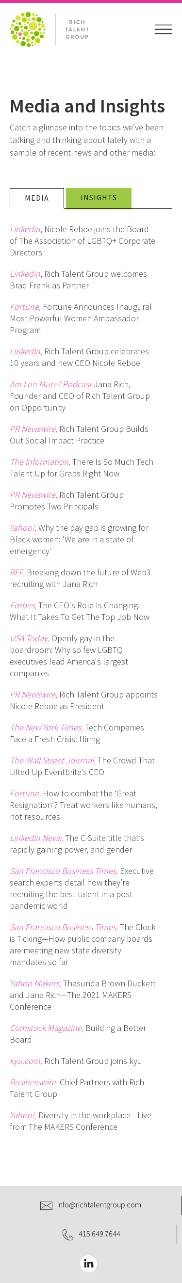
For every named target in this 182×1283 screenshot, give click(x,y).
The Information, (40, 461)
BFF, (17, 572)
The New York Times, (46, 727)
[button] (163, 29)
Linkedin (25, 229)
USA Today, (30, 638)
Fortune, (25, 306)
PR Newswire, (33, 428)
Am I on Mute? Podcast (51, 384)
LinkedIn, (26, 351)
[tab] (37, 198)
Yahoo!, (23, 527)
